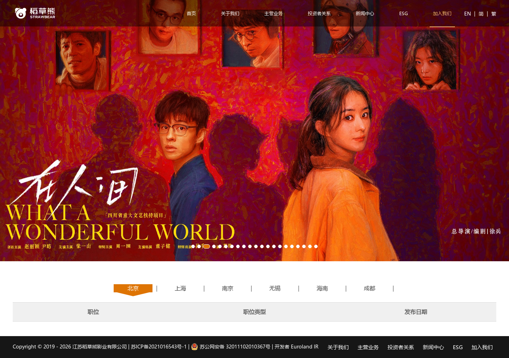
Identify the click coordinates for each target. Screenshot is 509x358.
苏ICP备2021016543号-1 (159, 346)
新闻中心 (365, 13)
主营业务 (273, 13)
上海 (180, 288)
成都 (369, 288)
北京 (133, 288)
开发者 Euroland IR (296, 346)
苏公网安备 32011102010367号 (230, 346)
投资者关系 (319, 13)
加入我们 (442, 13)
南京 (227, 288)
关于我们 (230, 13)
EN (468, 13)
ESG (403, 13)
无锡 (275, 288)
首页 (191, 13)
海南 (322, 288)
